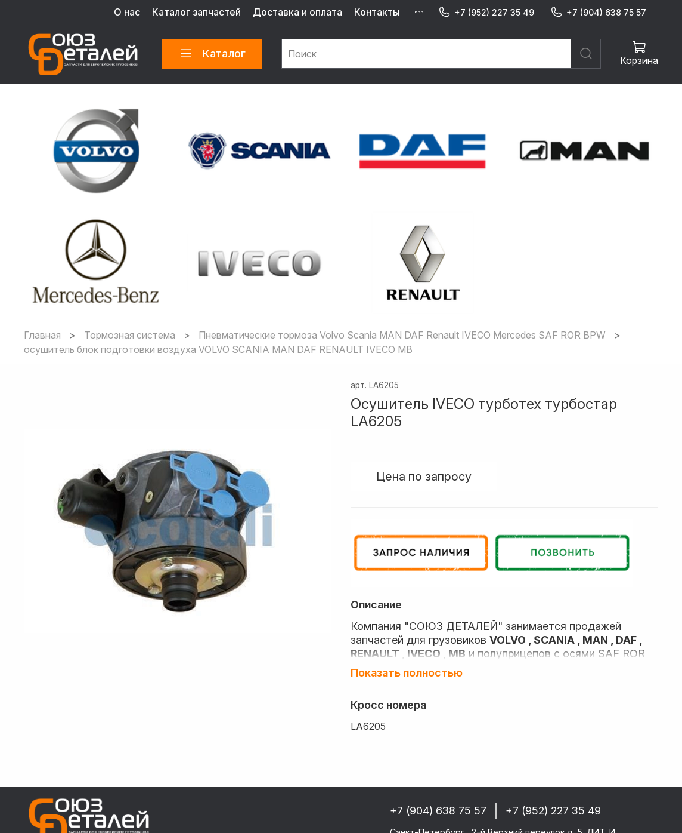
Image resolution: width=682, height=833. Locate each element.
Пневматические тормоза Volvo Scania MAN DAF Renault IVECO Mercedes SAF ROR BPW (402, 257)
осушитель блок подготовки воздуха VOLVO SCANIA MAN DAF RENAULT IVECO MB (218, 271)
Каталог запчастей (196, 12)
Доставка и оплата (297, 12)
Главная (42, 257)
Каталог (212, 54)
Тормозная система (129, 257)
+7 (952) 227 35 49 (486, 12)
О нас (127, 12)
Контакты (377, 12)
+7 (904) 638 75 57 (598, 12)
